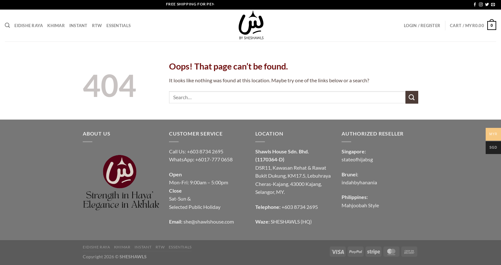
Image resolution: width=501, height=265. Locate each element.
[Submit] (411, 97)
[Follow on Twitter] (487, 5)
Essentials (118, 25)
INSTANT (78, 25)
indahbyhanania (359, 182)
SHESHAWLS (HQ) (291, 221)
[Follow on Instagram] (481, 5)
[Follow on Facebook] (475, 5)
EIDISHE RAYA (28, 25)
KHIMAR (56, 25)
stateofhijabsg (357, 159)
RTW (97, 25)
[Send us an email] (493, 5)
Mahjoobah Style (360, 205)
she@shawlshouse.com (208, 221)
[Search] (7, 25)
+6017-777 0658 (214, 159)
